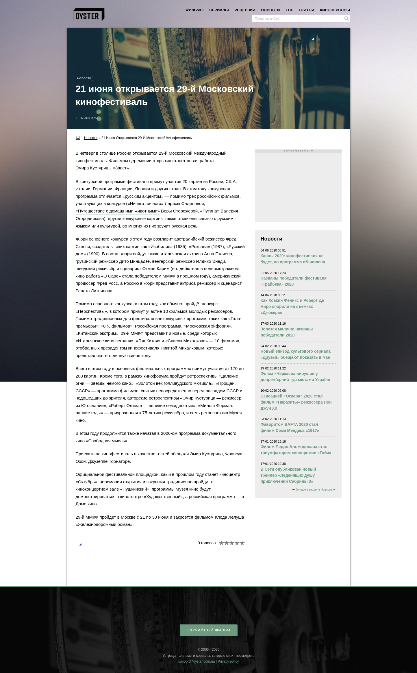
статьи (306, 10)
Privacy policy (228, 661)
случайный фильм (208, 630)
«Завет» (121, 167)
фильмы (194, 10)
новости (270, 10)
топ (289, 10)
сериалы (219, 10)
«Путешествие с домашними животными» (118, 210)
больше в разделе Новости (314, 489)
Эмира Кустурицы (94, 167)
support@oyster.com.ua (196, 661)
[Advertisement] (298, 185)
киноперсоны (335, 10)
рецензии (245, 10)
